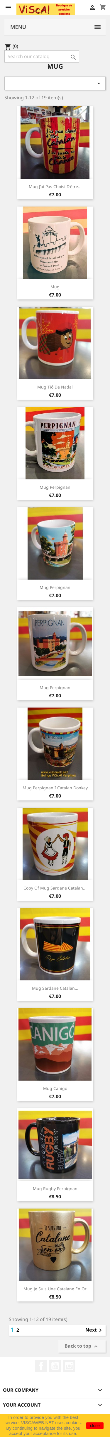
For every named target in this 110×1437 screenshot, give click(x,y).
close (95, 1425)
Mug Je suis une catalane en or (55, 1289)
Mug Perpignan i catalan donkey (55, 788)
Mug (55, 287)
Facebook (41, 1366)
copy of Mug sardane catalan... (55, 888)
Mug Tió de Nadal (55, 387)
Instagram (69, 1366)
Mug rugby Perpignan (55, 1188)
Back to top (82, 1346)
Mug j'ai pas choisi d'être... (55, 186)
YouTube (55, 1366)
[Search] (41, 56)
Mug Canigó (55, 1088)
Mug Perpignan (55, 487)
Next (94, 1330)
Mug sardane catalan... (55, 988)
